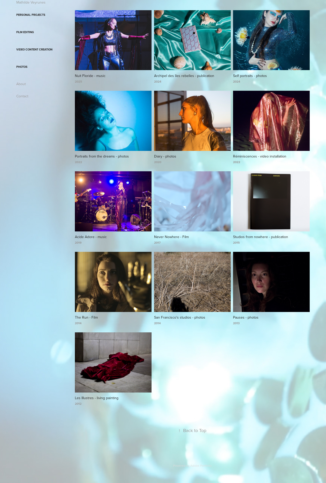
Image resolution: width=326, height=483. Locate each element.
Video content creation (34, 49)
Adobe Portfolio (201, 465)
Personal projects (30, 15)
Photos (22, 67)
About (21, 83)
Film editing (25, 32)
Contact (22, 96)
